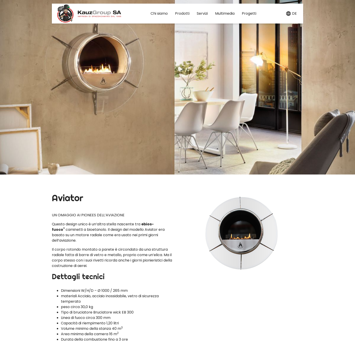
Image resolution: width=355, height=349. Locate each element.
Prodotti (182, 13)
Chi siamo (159, 13)
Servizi (202, 13)
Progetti (249, 13)
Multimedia (225, 13)
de (294, 13)
